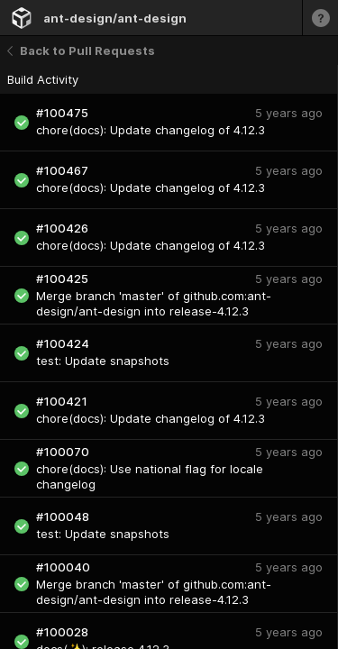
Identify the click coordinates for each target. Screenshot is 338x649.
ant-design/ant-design (115, 18)
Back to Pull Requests (81, 50)
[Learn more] (320, 17)
